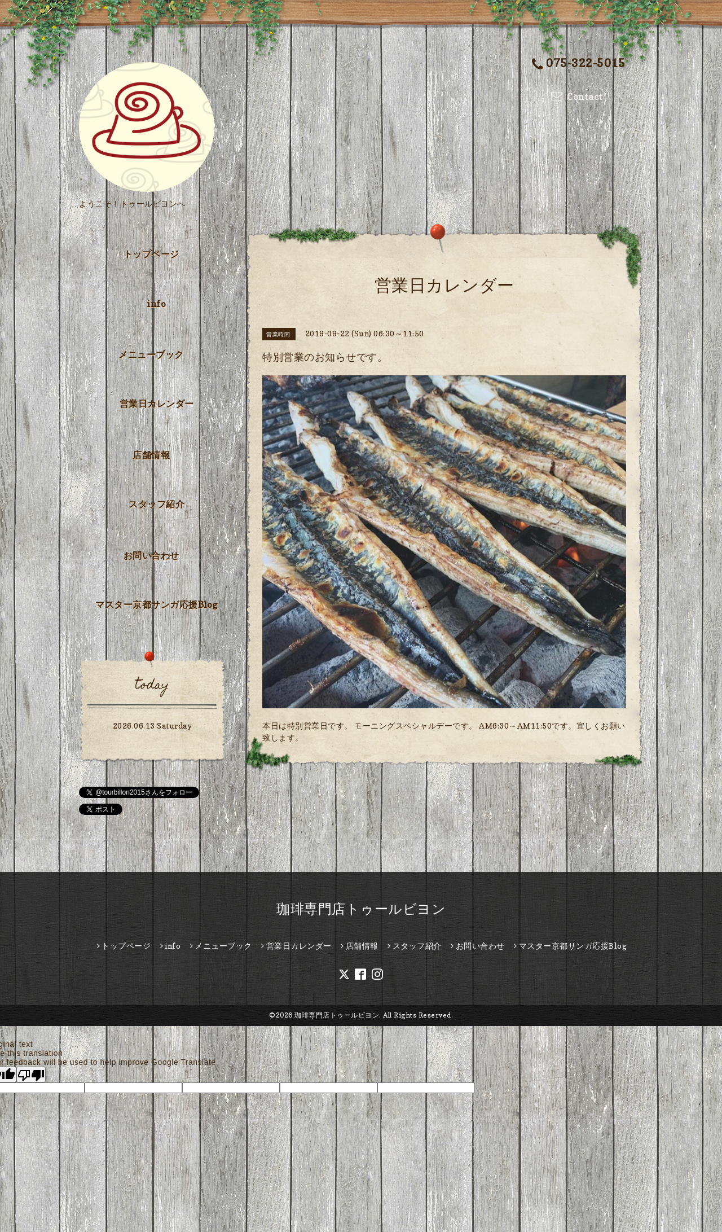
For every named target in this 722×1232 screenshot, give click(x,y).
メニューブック (151, 354)
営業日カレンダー (157, 403)
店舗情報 (151, 455)
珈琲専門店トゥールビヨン (361, 909)
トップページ (151, 254)
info (156, 303)
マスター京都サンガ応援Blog (156, 604)
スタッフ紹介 (156, 504)
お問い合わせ (151, 555)
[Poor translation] (31, 1074)
